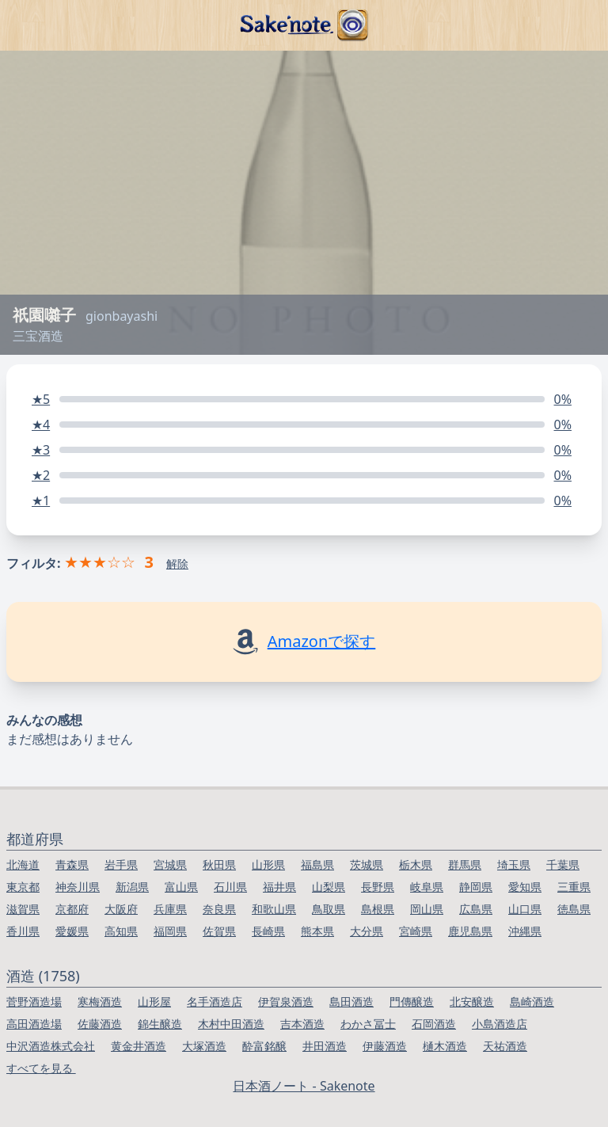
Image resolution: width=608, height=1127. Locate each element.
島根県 (377, 908)
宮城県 (170, 864)
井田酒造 (324, 1045)
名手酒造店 (214, 1001)
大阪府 (121, 908)
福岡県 (170, 931)
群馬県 (464, 864)
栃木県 (415, 864)
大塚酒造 (204, 1045)
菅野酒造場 (34, 1001)
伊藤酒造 (385, 1045)
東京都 (23, 886)
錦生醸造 (160, 1023)
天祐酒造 (505, 1045)
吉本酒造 (302, 1023)
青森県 (72, 864)
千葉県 (563, 864)
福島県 (317, 864)
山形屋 (154, 1001)
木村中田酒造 (231, 1023)
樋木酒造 (445, 1045)
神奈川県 (77, 886)
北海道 (23, 864)
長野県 (377, 886)
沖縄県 (525, 931)
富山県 (181, 886)
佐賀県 (219, 931)
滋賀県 (23, 908)
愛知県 (525, 886)
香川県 (23, 931)
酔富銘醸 (264, 1045)
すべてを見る (41, 1068)
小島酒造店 (499, 1023)
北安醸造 (472, 1001)
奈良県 (219, 908)
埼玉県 (513, 864)
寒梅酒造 (100, 1001)
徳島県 (574, 908)
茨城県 (366, 864)
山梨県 (328, 886)
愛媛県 (72, 931)
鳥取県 (328, 908)
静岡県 (475, 886)
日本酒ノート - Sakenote (303, 1086)
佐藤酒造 (100, 1023)
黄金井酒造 (138, 1045)
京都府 (72, 908)
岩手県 (121, 864)
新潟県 (132, 886)
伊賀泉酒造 (286, 1001)
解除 (177, 563)
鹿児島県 (470, 931)
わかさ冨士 (368, 1023)
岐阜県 (426, 886)
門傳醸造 (412, 1001)
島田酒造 (351, 1001)
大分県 (366, 931)
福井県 (279, 886)
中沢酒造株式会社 (50, 1045)
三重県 (574, 886)
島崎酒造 (532, 1001)
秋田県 (219, 864)
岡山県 (426, 908)
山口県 (525, 908)
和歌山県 (274, 908)
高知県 (121, 931)
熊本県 (317, 931)
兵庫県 (170, 908)
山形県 (268, 864)
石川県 (230, 886)
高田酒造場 (34, 1023)
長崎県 (268, 931)
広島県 (475, 908)
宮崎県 (415, 931)
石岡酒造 (434, 1023)
